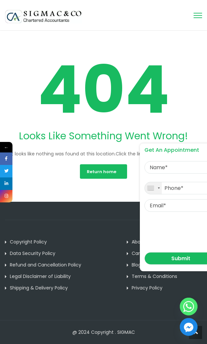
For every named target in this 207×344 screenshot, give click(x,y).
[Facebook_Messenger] (189, 327)
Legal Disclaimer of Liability (40, 276)
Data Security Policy (32, 253)
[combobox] (153, 188)
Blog (136, 265)
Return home (101, 172)
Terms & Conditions (154, 276)
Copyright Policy (28, 242)
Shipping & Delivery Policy (39, 288)
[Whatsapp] (189, 306)
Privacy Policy (147, 288)
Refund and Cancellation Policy (45, 265)
